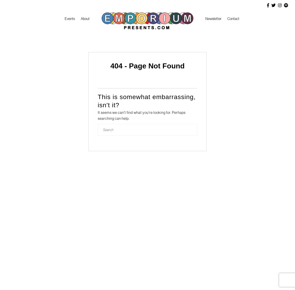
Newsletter (213, 18)
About (85, 18)
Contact (233, 18)
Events (70, 18)
